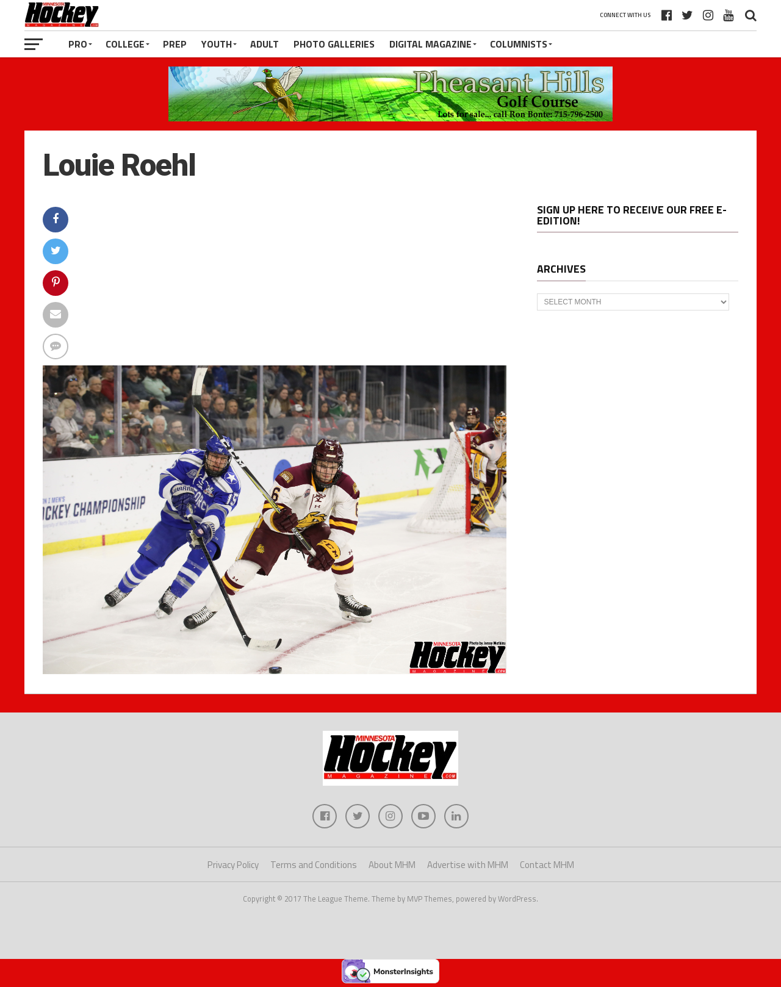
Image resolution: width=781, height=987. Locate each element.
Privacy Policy (233, 865)
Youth (216, 44)
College (125, 44)
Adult (264, 44)
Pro (77, 44)
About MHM (392, 865)
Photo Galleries (334, 44)
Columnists (518, 44)
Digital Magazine (430, 44)
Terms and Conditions (313, 865)
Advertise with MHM (467, 865)
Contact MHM (547, 865)
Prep (175, 44)
